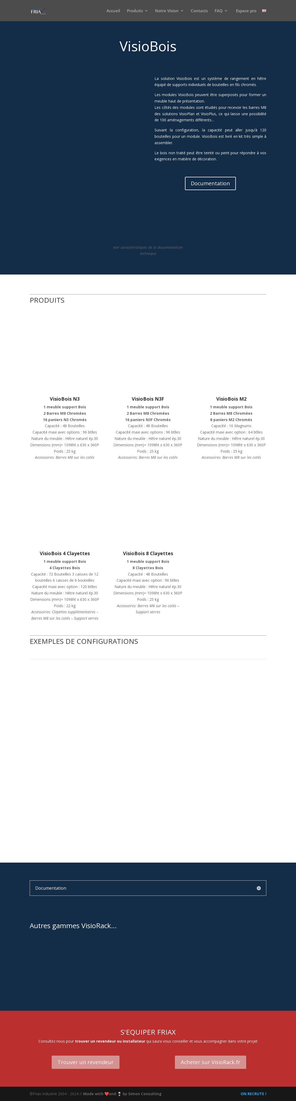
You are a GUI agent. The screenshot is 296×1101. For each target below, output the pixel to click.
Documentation (210, 183)
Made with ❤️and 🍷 (103, 1093)
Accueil (113, 11)
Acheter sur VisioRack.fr (210, 1062)
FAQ (219, 11)
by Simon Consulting (142, 1093)
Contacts (199, 11)
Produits (135, 11)
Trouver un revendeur (86, 1062)
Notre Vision (167, 11)
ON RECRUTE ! (253, 1093)
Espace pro (246, 11)
